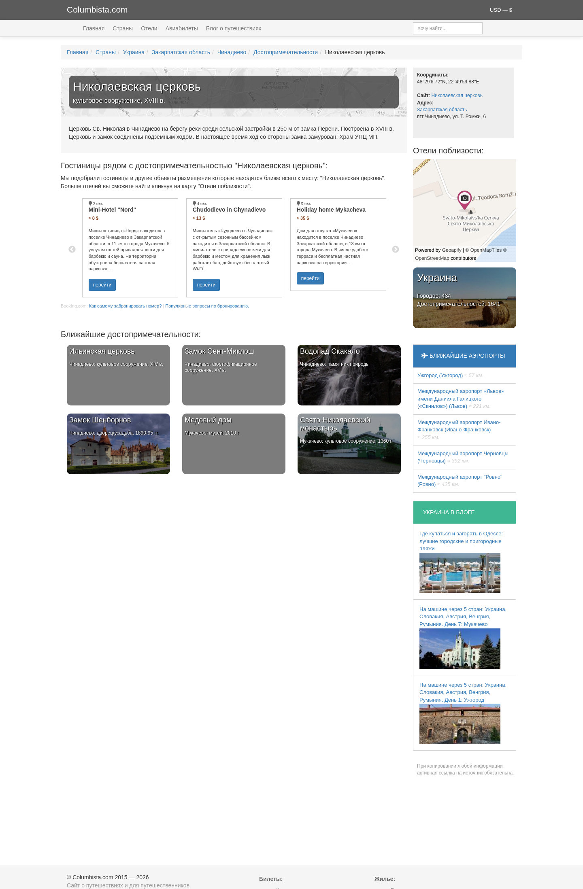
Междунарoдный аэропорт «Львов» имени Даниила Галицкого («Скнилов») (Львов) (460, 398)
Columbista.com (97, 9)
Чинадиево (232, 52)
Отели (149, 28)
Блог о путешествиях (234, 28)
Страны (123, 28)
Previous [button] (72, 250)
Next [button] (396, 250)
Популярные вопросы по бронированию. (207, 305)
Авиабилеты (182, 28)
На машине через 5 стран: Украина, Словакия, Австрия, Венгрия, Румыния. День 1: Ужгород (462, 713)
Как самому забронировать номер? (125, 305)
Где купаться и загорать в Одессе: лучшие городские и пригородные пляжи (461, 561)
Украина (134, 52)
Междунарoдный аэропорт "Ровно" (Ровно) (459, 481)
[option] (130, 247)
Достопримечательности (285, 52)
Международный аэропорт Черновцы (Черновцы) (463, 457)
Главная (93, 28)
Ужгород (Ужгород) (450, 375)
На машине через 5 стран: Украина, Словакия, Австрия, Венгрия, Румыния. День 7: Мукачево (462, 637)
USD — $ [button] (501, 10)
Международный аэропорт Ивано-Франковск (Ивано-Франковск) (459, 429)
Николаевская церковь (457, 95)
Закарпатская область (181, 52)
